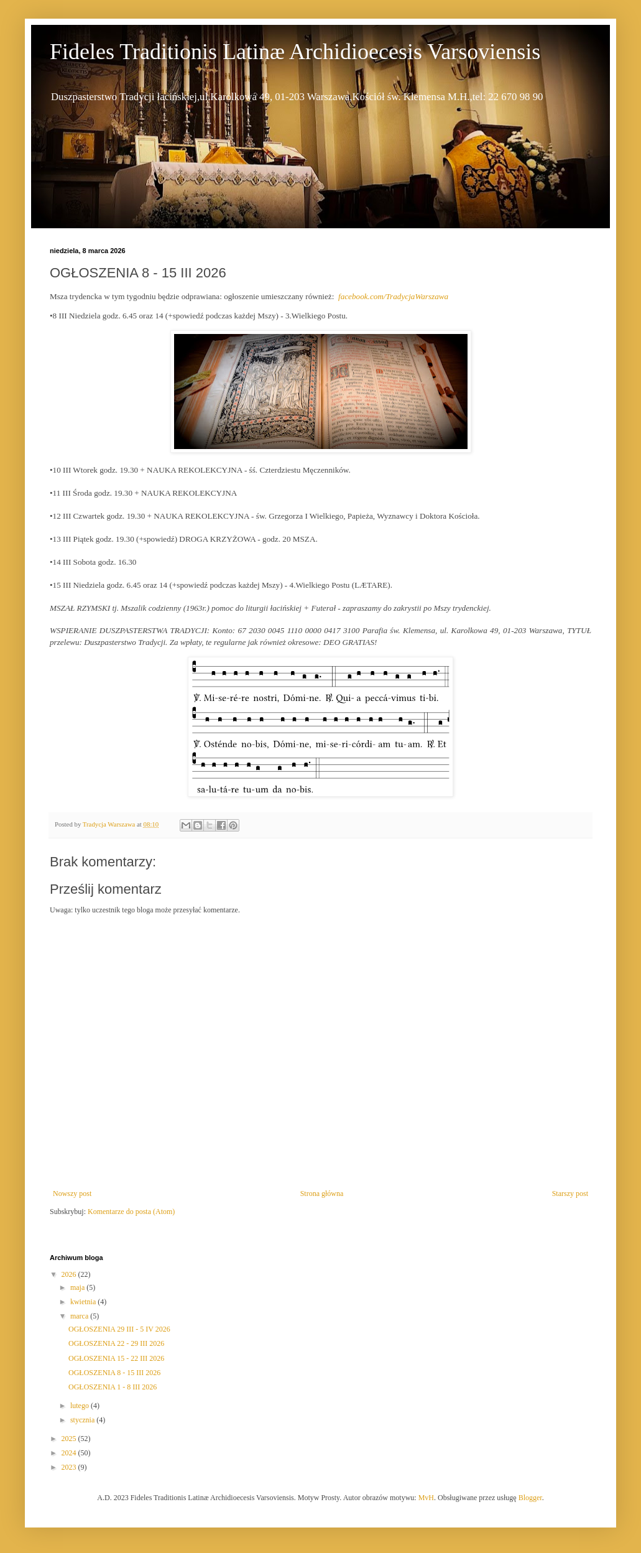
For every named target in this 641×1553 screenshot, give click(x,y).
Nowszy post (72, 1193)
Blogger (530, 1497)
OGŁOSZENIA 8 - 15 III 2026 (114, 1372)
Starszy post (570, 1193)
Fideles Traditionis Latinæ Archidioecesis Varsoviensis (295, 51)
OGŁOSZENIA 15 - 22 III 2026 (116, 1358)
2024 (70, 1453)
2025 (70, 1438)
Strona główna (322, 1193)
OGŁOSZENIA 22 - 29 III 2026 (116, 1343)
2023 (70, 1467)
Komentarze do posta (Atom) (131, 1211)
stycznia (83, 1420)
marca (80, 1316)
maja (78, 1287)
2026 (70, 1274)
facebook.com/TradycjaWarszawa (393, 296)
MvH (426, 1497)
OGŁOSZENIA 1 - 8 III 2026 (112, 1387)
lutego (80, 1405)
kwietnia (84, 1301)
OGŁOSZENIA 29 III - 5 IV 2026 (119, 1329)
